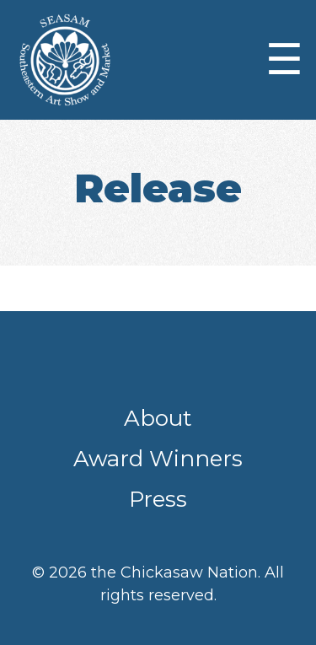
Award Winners (158, 458)
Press (158, 499)
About (158, 418)
